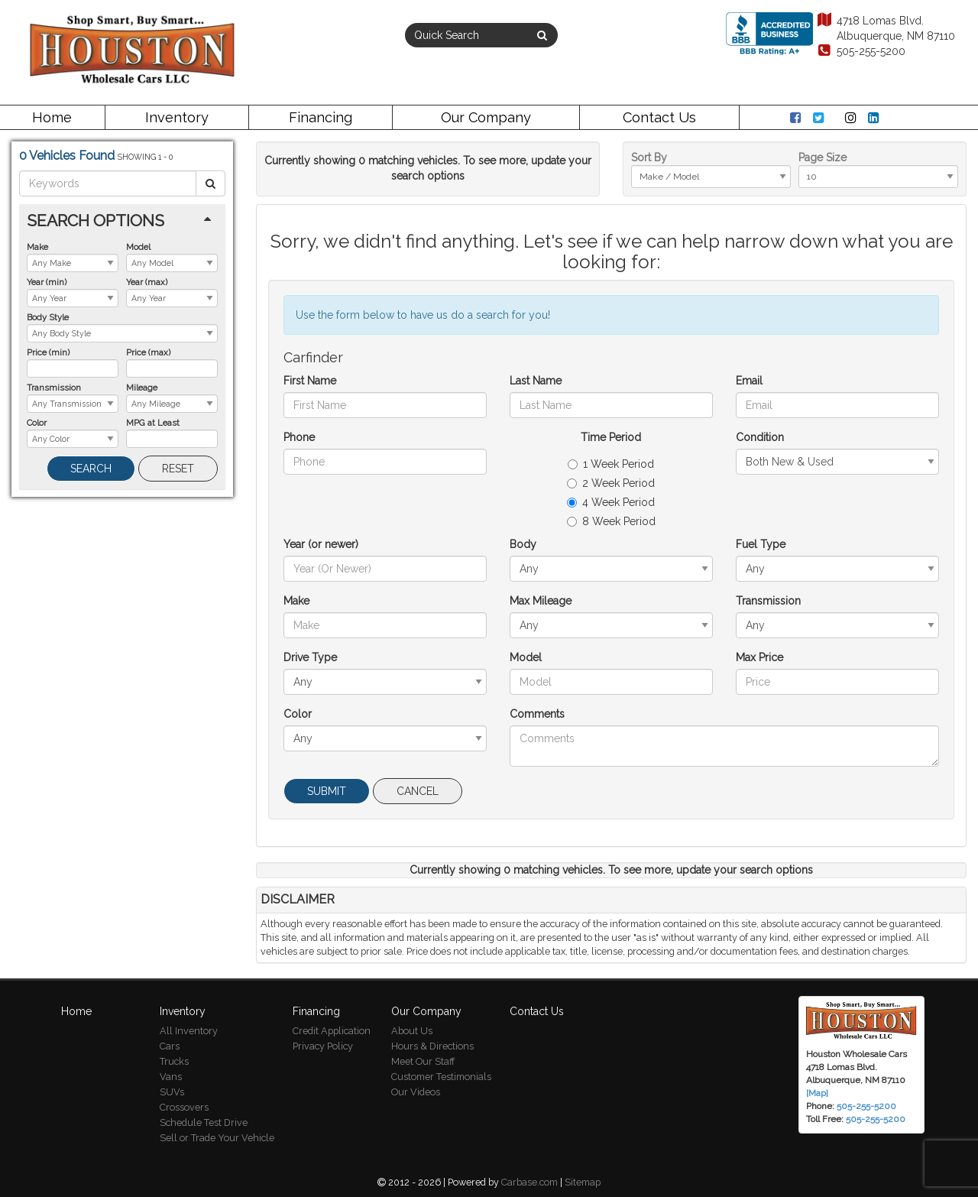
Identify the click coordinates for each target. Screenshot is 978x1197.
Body (523, 544)
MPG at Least (153, 422)
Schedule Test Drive (204, 1122)
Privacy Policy (323, 1046)
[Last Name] (611, 405)
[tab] (122, 220)
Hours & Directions (432, 1046)
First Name (309, 381)
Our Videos (415, 1092)
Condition (760, 437)
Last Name (536, 381)
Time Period (611, 437)
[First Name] (385, 405)
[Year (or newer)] (385, 569)
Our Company (486, 117)
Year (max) (146, 282)
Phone (299, 437)
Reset (178, 468)
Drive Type (310, 657)
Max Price (759, 657)
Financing (320, 117)
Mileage (141, 387)
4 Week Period (611, 502)
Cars (170, 1046)
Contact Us (659, 117)
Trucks (174, 1061)
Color (37, 422)
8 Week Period (611, 521)
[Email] (837, 405)
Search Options (95, 220)
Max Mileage (541, 601)
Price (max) (148, 352)
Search (91, 468)
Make (37, 247)
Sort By (649, 157)
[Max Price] (837, 682)
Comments (537, 714)
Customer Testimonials (441, 1076)
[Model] (611, 682)
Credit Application (332, 1030)
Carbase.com (529, 1182)
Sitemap (583, 1182)
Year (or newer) (320, 544)
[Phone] (385, 462)
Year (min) (46, 282)
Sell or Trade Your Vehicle (217, 1137)
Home (52, 117)
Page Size (822, 157)
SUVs (172, 1092)
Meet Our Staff (423, 1061)
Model (138, 247)
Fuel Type (760, 544)
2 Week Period (611, 483)
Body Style (48, 317)
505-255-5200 (860, 51)
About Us (411, 1030)
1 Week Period (611, 464)
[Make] (385, 625)
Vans (171, 1076)
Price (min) (48, 352)
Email (749, 381)
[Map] (817, 1093)
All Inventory (189, 1030)
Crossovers (184, 1107)
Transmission (54, 387)
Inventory (177, 117)
